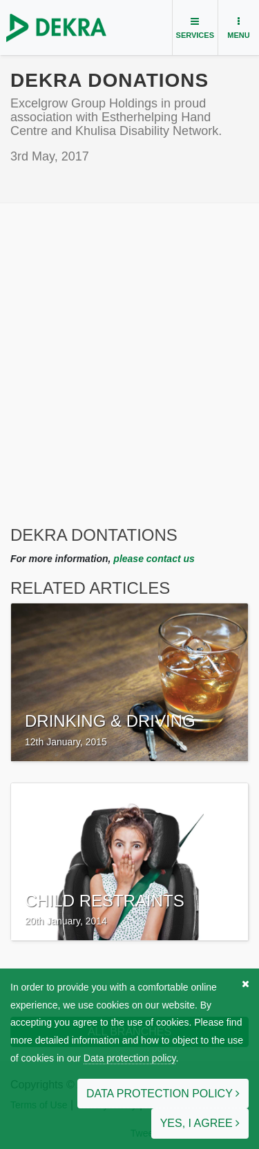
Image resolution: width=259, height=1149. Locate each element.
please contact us (154, 558)
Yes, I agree (200, 1123)
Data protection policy (130, 1058)
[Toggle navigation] (195, 27)
